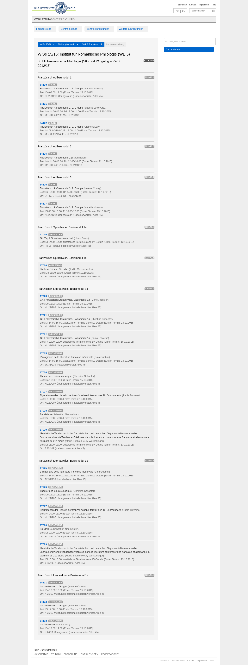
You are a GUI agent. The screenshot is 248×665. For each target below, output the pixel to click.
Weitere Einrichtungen (132, 28)
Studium (56, 654)
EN (183, 11)
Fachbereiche (45, 28)
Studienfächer (198, 11)
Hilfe (214, 4)
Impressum (204, 4)
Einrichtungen (89, 654)
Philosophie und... (68, 44)
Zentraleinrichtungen (99, 28)
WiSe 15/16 (47, 44)
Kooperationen (110, 654)
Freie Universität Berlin (45, 650)
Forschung (70, 654)
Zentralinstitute (70, 28)
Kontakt (192, 4)
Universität (41, 654)
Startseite (182, 4)
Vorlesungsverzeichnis (54, 19)
